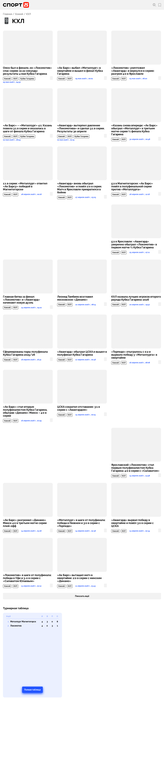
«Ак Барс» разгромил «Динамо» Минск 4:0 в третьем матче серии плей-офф (25, 523)
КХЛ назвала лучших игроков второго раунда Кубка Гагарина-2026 (136, 298)
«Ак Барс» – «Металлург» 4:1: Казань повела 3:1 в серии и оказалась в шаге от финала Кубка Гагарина (27, 128)
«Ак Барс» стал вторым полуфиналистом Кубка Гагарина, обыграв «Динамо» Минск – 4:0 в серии (25, 411)
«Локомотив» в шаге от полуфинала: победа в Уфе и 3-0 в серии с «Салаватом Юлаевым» (27, 578)
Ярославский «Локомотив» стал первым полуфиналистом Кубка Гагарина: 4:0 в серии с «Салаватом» (135, 467)
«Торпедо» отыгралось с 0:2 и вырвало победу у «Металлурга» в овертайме (134, 354)
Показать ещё (82, 596)
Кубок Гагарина (27, 79)
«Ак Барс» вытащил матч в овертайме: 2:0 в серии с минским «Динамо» (79, 578)
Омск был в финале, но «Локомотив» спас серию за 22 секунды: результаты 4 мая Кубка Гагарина (27, 70)
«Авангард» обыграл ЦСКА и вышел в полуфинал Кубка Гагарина (82, 353)
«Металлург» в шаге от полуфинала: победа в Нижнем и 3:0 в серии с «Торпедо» (81, 523)
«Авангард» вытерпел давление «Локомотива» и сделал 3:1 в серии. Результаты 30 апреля (81, 128)
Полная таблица (32, 690)
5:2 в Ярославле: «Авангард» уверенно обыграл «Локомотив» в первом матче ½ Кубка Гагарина (134, 244)
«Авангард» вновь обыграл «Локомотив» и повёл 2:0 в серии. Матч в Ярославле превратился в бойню (79, 188)
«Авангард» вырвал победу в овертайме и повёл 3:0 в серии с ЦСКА (132, 523)
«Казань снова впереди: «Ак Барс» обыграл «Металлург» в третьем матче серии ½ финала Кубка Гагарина (134, 130)
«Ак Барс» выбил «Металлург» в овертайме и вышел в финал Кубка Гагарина (80, 70)
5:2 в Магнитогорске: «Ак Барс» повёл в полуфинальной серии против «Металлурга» (132, 186)
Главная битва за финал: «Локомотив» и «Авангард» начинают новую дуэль (21, 299)
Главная (7, 14)
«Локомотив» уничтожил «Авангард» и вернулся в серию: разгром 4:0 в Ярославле (132, 70)
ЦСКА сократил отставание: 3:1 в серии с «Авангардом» (78, 408)
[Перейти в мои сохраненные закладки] (159, 5)
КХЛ (15, 79)
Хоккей (19, 14)
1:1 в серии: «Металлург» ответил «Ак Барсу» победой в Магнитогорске (25, 186)
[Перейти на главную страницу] (16, 4)
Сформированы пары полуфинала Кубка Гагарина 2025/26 (25, 353)
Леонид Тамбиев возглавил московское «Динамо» (75, 298)
